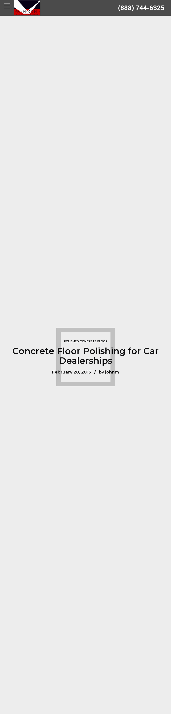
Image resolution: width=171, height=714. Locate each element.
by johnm (109, 372)
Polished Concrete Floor (85, 341)
